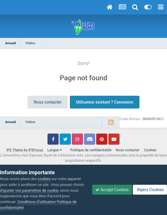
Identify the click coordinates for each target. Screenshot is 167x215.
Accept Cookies (112, 189)
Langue (54, 150)
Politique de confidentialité (91, 150)
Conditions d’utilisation (36, 202)
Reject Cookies (150, 189)
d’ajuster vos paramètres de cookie (29, 190)
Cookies (150, 150)
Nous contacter (47, 102)
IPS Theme (14, 150)
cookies (44, 179)
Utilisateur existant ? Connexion (104, 102)
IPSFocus (35, 150)
